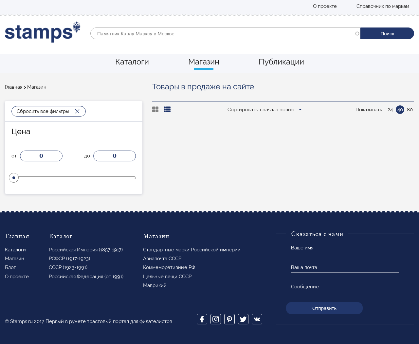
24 (390, 110)
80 (410, 110)
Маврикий (155, 285)
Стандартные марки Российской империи (192, 250)
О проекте (325, 6)
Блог (10, 267)
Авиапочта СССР (162, 259)
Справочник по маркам (382, 6)
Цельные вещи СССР (167, 277)
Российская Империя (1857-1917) (86, 250)
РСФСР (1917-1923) (69, 259)
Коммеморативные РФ (169, 267)
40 (400, 110)
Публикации (281, 61)
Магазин (203, 61)
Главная (13, 87)
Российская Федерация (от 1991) (86, 277)
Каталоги (132, 61)
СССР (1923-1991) (68, 267)
